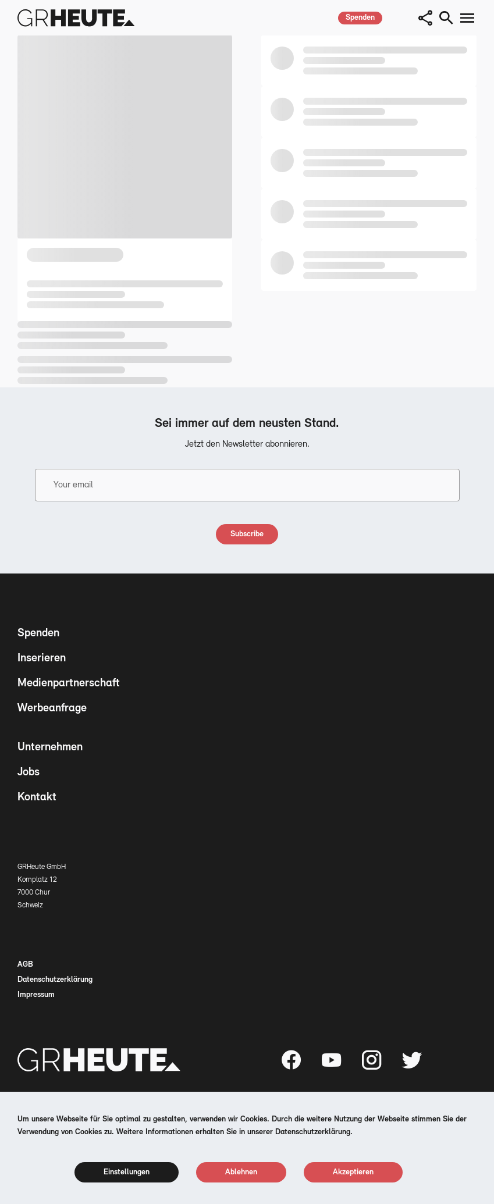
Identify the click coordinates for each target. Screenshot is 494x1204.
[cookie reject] (241, 1172)
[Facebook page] (291, 1059)
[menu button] (467, 18)
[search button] (446, 18)
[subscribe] (247, 534)
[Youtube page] (331, 1059)
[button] (425, 18)
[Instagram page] (371, 1059)
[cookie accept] (353, 1172)
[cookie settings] (126, 1172)
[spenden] (360, 18)
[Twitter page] (412, 1059)
